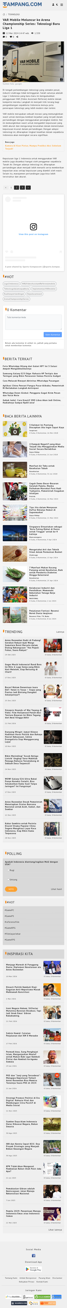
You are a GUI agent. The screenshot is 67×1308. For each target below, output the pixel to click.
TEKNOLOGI (14, 14)
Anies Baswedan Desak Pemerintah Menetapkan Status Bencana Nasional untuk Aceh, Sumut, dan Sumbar (23, 806)
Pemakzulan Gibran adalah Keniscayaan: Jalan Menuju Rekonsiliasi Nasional (20, 1191)
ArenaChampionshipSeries (16, 299)
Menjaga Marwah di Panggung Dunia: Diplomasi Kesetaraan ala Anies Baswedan (23, 967)
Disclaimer (57, 1278)
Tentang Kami (11, 1278)
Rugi (10, 870)
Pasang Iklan (44, 1278)
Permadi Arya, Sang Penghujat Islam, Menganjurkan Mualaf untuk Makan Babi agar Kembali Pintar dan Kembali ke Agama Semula (23, 1057)
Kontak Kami (42, 1282)
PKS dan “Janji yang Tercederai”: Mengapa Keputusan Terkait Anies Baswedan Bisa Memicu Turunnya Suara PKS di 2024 (23, 1079)
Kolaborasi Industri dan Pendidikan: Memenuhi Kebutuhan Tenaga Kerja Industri (42, 592)
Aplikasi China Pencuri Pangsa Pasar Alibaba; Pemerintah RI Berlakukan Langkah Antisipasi (33, 386)
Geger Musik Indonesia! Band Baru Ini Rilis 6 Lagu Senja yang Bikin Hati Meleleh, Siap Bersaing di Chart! (23, 668)
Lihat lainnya (55, 1230)
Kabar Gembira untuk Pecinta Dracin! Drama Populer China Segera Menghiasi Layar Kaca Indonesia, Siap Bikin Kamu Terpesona (20, 828)
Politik (32, 496)
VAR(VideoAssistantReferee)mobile (38, 283)
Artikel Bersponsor (28, 1278)
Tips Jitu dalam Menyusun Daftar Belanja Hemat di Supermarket (43, 510)
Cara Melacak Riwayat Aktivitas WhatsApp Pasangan (31, 380)
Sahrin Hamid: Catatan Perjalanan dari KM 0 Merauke (22, 1034)
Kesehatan (34, 471)
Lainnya (60, 632)
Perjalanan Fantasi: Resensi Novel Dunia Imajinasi (44, 612)
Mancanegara (35, 537)
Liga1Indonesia (11, 283)
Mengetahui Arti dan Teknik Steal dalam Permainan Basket (45, 550)
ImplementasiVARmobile (44, 289)
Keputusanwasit (34, 294)
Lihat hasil (56, 889)
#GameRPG (10, 928)
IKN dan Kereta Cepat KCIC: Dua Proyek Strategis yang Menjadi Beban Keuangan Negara (23, 1146)
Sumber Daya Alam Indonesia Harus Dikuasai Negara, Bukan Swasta (22, 1124)
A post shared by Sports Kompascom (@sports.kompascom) (35, 267)
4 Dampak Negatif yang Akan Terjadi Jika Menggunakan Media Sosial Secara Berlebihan (46, 446)
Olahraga (33, 555)
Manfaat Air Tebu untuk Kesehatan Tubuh (42, 467)
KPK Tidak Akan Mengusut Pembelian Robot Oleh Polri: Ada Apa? (23, 1169)
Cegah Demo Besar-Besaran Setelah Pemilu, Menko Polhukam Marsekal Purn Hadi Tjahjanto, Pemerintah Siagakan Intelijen (46, 488)
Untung (12, 879)
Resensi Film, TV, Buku (39, 616)
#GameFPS (10, 939)
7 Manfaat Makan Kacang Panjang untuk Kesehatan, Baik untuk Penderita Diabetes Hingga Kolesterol (46, 571)
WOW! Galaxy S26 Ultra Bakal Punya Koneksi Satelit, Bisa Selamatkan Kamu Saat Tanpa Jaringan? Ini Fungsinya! (21, 783)
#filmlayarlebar (13, 934)
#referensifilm (12, 922)
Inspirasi (33, 430)
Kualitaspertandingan (14, 294)
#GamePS (9, 916)
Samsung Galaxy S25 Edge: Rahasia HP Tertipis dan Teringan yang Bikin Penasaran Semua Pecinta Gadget (32, 374)
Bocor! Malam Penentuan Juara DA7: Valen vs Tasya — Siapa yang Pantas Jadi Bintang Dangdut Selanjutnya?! (23, 691)
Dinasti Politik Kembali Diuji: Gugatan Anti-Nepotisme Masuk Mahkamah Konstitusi (23, 989)
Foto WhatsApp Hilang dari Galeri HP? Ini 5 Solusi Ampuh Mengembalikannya (30, 367)
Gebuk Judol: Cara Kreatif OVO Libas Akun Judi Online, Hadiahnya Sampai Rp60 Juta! (32, 401)
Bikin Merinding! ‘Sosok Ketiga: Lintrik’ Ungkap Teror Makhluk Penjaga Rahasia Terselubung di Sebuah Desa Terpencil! (22, 760)
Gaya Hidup (34, 452)
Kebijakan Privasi (26, 1282)
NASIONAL (33, 598)
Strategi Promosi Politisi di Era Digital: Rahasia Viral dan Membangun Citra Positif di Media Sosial (23, 1102)
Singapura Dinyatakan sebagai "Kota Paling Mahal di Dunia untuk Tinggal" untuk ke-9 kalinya (45, 530)
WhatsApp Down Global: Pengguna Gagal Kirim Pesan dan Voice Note (31, 394)
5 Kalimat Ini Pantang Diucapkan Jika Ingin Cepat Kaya (46, 426)
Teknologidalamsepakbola (16, 289)
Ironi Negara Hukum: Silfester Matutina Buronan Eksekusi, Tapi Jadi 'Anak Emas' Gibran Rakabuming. (23, 1012)
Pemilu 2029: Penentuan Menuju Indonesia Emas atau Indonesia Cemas (23, 1213)
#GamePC (9, 910)
